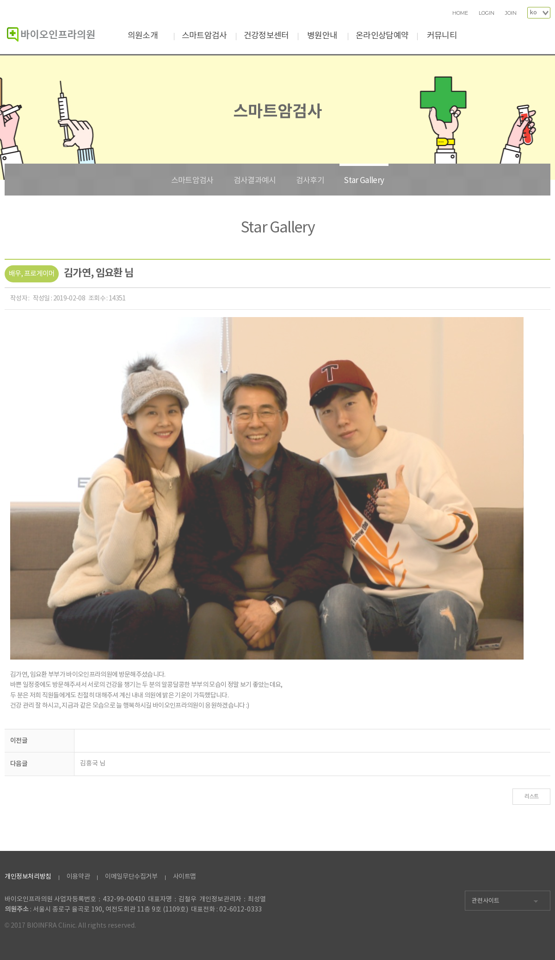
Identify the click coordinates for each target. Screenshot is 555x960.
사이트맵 (184, 877)
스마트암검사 (204, 36)
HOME (460, 13)
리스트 (531, 797)
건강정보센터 (266, 36)
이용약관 (78, 877)
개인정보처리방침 (28, 877)
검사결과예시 (255, 180)
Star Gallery (364, 180)
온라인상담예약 (382, 36)
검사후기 (310, 180)
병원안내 (322, 36)
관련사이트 (486, 901)
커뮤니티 (442, 36)
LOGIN (486, 13)
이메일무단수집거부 (131, 877)
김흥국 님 (92, 763)
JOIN (511, 13)
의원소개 (143, 36)
